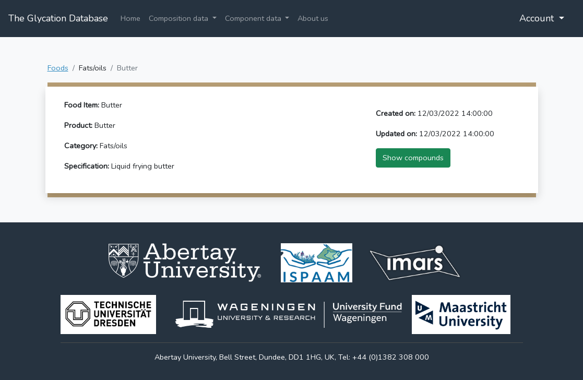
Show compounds (413, 157)
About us (313, 18)
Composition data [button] (179, 18)
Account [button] (537, 18)
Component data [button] (254, 18)
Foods (57, 68)
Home (130, 18)
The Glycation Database (58, 18)
